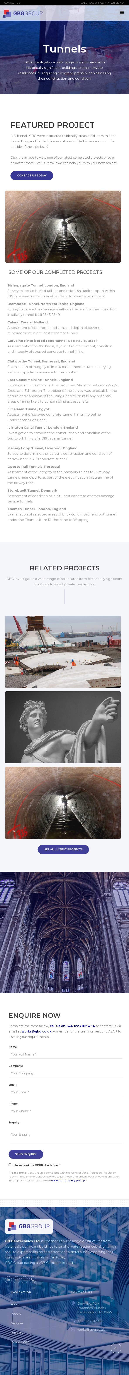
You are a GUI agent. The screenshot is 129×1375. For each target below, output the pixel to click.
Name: (15, 1047)
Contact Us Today (32, 175)
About (20, 1304)
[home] (23, 13)
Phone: (16, 1103)
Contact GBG (25, 1342)
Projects (22, 1332)
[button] (122, 12)
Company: (18, 1065)
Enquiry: (17, 1122)
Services (22, 1323)
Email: (15, 1084)
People (21, 1313)
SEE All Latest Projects (60, 849)
